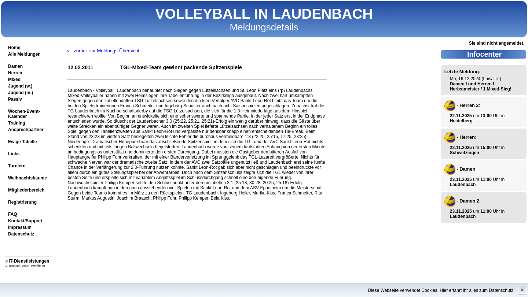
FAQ (12, 214)
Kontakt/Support (25, 220)
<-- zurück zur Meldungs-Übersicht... (104, 50)
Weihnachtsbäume (27, 178)
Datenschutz (21, 234)
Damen (15, 66)
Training (16, 123)
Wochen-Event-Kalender (24, 114)
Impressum (20, 227)
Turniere (16, 165)
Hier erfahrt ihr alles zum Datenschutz (476, 290)
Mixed (14, 79)
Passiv (15, 99)
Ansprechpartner (26, 129)
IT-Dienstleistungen (29, 261)
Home (14, 47)
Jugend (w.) (20, 86)
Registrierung (22, 202)
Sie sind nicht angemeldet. (496, 43)
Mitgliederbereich (26, 190)
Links (13, 153)
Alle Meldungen (24, 54)
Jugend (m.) (20, 92)
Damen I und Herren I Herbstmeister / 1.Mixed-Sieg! (480, 86)
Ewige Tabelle (22, 141)
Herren (15, 72)
